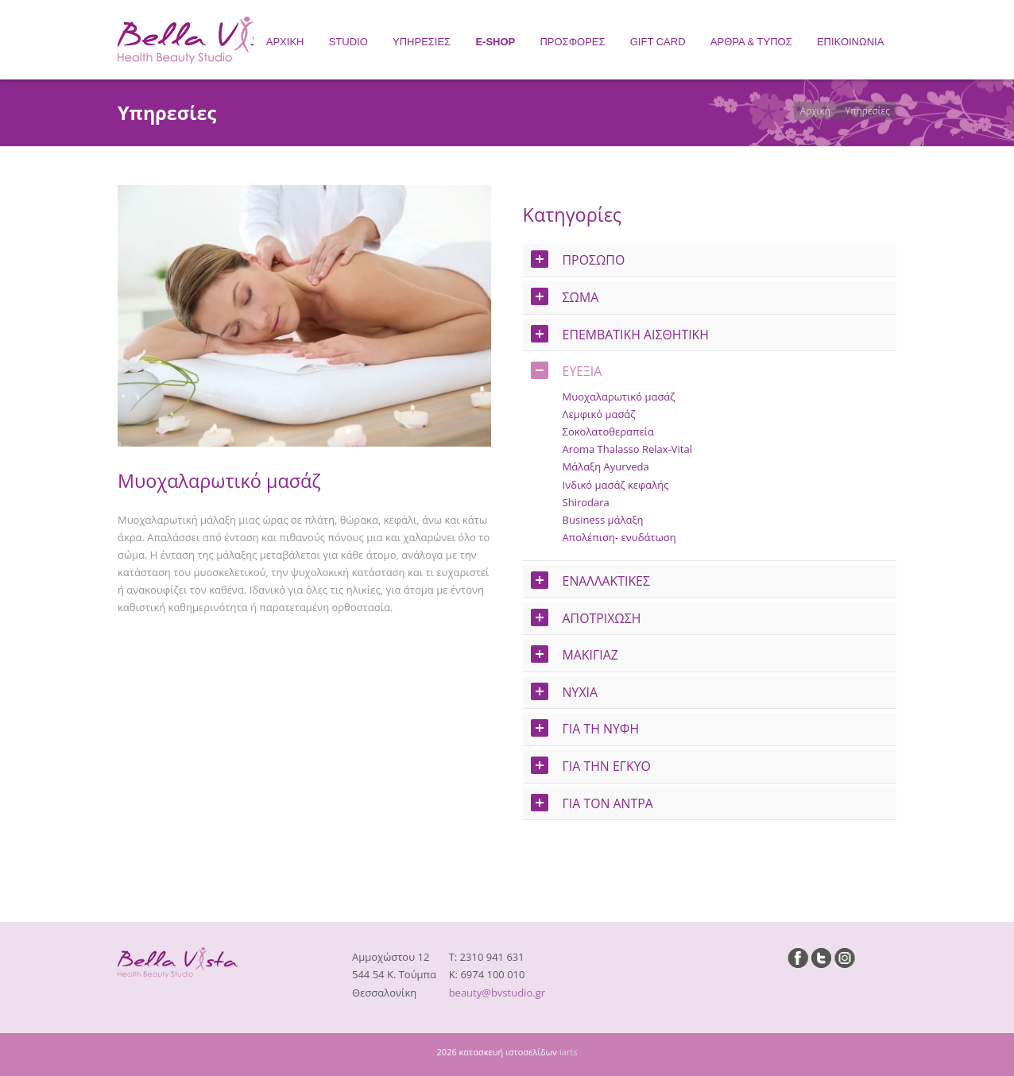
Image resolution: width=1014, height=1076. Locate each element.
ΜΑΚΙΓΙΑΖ (574, 654)
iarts (568, 1052)
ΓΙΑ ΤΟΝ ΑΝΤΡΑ (592, 803)
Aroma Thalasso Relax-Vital (627, 449)
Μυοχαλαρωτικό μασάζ (619, 396)
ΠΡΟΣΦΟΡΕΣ (572, 42)
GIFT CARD (658, 42)
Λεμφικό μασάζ (599, 414)
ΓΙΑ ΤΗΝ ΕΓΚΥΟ (591, 766)
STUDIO (348, 42)
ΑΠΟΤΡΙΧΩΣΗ (586, 618)
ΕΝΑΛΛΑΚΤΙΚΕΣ (590, 580)
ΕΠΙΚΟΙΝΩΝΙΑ (850, 42)
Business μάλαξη (603, 520)
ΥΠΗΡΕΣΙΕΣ (422, 42)
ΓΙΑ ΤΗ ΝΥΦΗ (585, 728)
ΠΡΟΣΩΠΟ (578, 259)
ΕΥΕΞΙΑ (566, 371)
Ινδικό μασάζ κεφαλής (616, 485)
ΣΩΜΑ (565, 297)
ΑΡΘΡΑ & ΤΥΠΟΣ (751, 42)
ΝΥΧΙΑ (564, 692)
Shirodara (586, 502)
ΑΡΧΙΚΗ (285, 42)
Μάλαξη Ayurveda (606, 466)
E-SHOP (495, 42)
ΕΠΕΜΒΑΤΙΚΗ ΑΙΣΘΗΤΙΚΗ (620, 334)
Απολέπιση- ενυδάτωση (619, 537)
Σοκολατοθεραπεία (608, 431)
